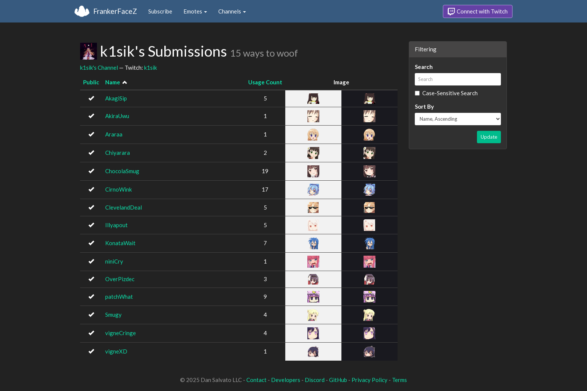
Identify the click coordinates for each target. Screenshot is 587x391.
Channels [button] (232, 11)
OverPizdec (119, 279)
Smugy (113, 314)
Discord (315, 379)
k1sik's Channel (99, 67)
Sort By (424, 106)
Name (112, 82)
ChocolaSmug (122, 171)
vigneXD (116, 351)
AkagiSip (116, 98)
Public (91, 82)
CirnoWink (118, 189)
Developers (285, 379)
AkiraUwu (117, 115)
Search (424, 66)
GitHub (338, 379)
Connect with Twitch (478, 11)
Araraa (113, 134)
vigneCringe (120, 333)
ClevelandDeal (123, 207)
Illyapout (116, 225)
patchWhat (119, 296)
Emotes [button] (195, 11)
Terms (399, 379)
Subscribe (160, 11)
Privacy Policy (369, 379)
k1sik (150, 67)
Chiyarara (117, 152)
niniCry (114, 261)
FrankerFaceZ (115, 11)
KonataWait (120, 243)
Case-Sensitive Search (446, 93)
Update (489, 137)
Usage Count (265, 82)
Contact (256, 379)
